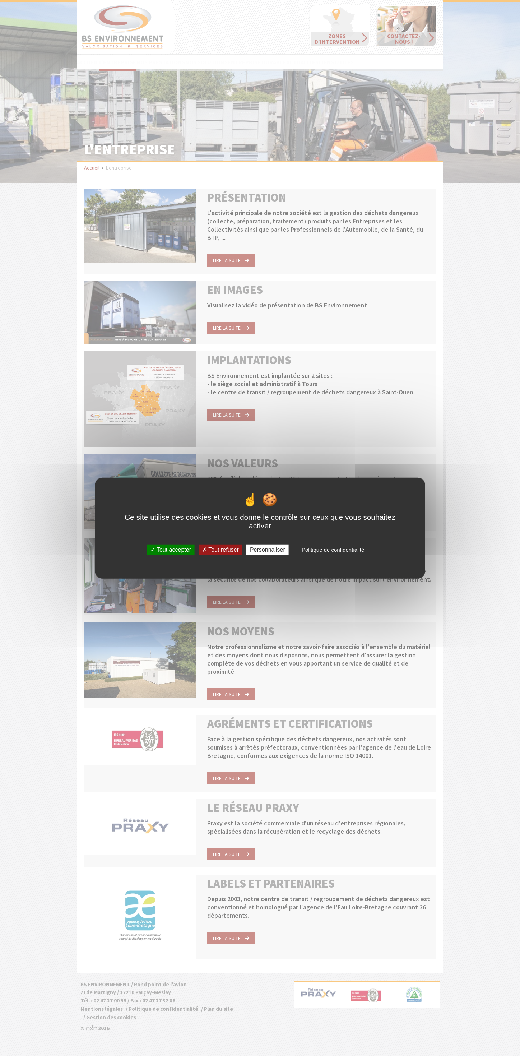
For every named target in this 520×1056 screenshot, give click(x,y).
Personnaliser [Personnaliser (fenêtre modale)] (267, 549)
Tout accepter (170, 549)
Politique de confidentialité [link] (333, 549)
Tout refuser (220, 549)
